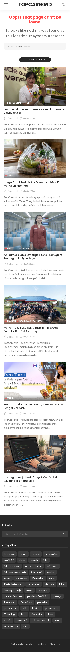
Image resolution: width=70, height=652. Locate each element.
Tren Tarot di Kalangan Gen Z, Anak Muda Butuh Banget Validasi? (34, 406)
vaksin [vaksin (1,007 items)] (7, 620)
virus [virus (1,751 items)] (57, 620)
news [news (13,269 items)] (29, 590)
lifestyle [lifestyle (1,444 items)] (49, 584)
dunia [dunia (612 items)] (22, 560)
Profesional (14, 103)
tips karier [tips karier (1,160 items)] (36, 614)
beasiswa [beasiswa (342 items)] (9, 554)
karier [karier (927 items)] (7, 578)
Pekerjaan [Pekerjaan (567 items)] (9, 602)
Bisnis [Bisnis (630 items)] (23, 554)
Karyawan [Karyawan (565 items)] (21, 578)
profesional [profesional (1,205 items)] (51, 608)
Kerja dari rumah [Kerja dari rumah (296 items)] (13, 584)
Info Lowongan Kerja (19, 248)
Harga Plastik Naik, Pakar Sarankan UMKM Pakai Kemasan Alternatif (34, 183)
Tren (27, 103)
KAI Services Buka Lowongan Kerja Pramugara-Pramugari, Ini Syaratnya (34, 256)
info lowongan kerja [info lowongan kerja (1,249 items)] (15, 572)
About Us (55, 643)
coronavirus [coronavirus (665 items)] (51, 554)
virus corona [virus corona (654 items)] (11, 626)
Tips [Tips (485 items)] (23, 614)
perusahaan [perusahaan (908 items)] (10, 608)
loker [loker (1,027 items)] (62, 584)
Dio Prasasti (12, 118)
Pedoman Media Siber (22, 643)
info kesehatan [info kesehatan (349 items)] (33, 566)
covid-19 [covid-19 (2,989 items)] (9, 560)
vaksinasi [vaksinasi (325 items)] (21, 620)
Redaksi (42, 643)
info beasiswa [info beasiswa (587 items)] (11, 566)
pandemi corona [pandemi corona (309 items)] (13, 596)
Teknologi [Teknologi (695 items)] (9, 614)
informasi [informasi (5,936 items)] (36, 572)
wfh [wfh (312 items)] (25, 626)
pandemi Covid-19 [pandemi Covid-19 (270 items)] (37, 596)
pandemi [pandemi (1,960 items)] (42, 590)
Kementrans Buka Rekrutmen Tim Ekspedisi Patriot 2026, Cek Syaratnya (31, 329)
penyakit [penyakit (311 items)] (42, 602)
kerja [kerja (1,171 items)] (52, 578)
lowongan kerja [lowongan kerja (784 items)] (12, 590)
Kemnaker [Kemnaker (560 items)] (38, 578)
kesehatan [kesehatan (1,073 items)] (34, 584)
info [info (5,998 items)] (45, 560)
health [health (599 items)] (34, 560)
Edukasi (11, 321)
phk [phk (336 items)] (25, 608)
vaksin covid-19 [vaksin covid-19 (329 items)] (40, 620)
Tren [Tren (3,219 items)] (50, 614)
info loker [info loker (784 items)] (52, 566)
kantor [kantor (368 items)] (50, 572)
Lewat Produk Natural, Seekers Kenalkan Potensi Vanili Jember (34, 111)
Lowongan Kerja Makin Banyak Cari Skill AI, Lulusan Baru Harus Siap (30, 479)
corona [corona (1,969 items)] (36, 554)
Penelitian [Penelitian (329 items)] (26, 602)
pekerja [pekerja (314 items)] (57, 596)
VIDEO (10, 398)
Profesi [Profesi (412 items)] (36, 608)
